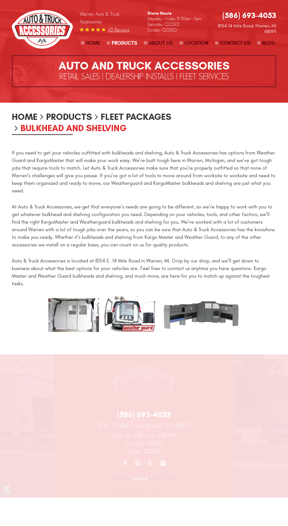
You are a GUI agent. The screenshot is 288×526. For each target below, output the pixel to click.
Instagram (162, 463)
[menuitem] (90, 43)
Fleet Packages (136, 116)
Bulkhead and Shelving (74, 128)
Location (196, 43)
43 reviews (118, 30)
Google (137, 463)
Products (124, 43)
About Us (161, 43)
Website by (129, 478)
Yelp (150, 463)
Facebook (125, 463)
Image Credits (163, 478)
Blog (268, 43)
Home (93, 43)
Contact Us (235, 43)
